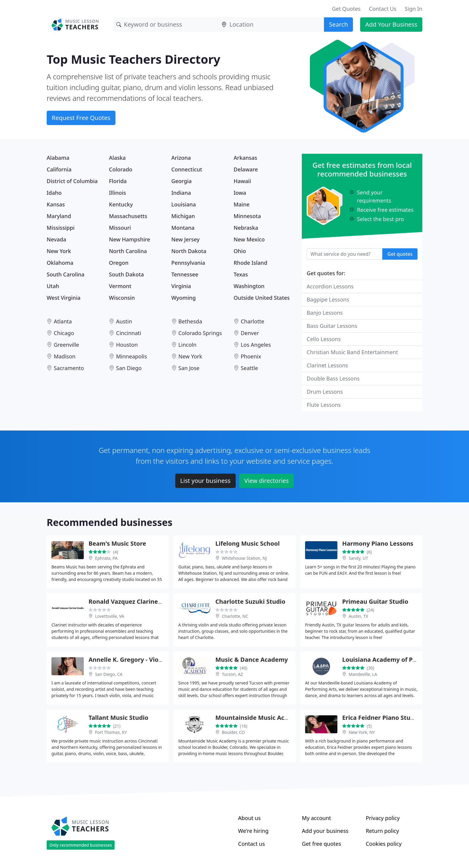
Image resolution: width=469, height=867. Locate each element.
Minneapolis (131, 356)
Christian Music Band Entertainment (352, 352)
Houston (127, 344)
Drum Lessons (325, 391)
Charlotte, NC (235, 616)
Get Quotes (346, 8)
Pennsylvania (188, 262)
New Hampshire (129, 239)
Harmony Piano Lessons (377, 543)
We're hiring (253, 830)
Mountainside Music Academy (259, 718)
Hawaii (242, 181)
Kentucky (121, 204)
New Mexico (249, 239)
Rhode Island (250, 262)
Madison (65, 356)
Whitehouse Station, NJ (244, 558)
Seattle (249, 368)
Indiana (181, 192)
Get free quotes (321, 843)
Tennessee (184, 274)
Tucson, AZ (232, 674)
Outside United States (262, 297)
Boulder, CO (233, 732)
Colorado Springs (200, 333)
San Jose (188, 368)
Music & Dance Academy (251, 659)
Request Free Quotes (81, 118)
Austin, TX (358, 616)
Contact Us (383, 8)
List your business (205, 481)
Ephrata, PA (106, 558)
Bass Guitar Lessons (332, 325)
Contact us (251, 843)
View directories (266, 481)
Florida (118, 181)
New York (59, 251)
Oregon (118, 262)
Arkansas (245, 157)
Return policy (382, 830)
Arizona (181, 157)
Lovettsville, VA (109, 616)
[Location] (271, 24)
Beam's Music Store (117, 543)
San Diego (129, 368)
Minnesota (247, 216)
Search (338, 24)
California (59, 169)
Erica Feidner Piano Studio (381, 718)
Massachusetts (128, 216)
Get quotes (399, 254)
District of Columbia (72, 181)
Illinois (117, 192)
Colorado (120, 169)
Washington (249, 286)
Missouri (120, 227)
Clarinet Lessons (327, 365)
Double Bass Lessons (333, 378)
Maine (241, 204)
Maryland (59, 216)
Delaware (246, 169)
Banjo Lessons (325, 312)
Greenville (66, 344)
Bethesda (190, 321)
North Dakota (188, 251)
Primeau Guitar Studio (375, 601)
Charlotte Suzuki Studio (250, 601)
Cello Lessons (324, 339)
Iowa (240, 192)
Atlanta (63, 321)
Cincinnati (128, 333)
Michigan (183, 216)
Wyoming (183, 297)
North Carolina (128, 251)
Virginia (181, 286)
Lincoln (187, 344)
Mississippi (60, 227)
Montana (183, 227)
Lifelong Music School (247, 543)
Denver (250, 333)
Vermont (120, 286)
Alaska (117, 157)
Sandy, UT (358, 558)
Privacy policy (383, 818)
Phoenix (251, 356)
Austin (124, 321)
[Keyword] (166, 24)
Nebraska (246, 227)
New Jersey (185, 239)
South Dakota (126, 274)
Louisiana (183, 204)
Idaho (54, 192)
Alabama (58, 157)
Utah (53, 286)
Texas (241, 274)
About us (249, 818)
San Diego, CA (109, 674)
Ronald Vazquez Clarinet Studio (135, 601)
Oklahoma (60, 262)
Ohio (240, 251)
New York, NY (362, 732)
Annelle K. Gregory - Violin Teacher (140, 659)
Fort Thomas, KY (111, 732)
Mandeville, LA (363, 674)
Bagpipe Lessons (328, 299)
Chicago (64, 333)
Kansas (56, 204)
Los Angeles (256, 344)
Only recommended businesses (80, 845)
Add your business (325, 830)
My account (316, 818)
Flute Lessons (324, 404)
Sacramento (69, 368)
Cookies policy (384, 843)
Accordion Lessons (330, 286)
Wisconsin (122, 297)
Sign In (413, 8)
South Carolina (65, 274)
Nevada (56, 239)
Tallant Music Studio (118, 718)
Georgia (181, 181)
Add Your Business (391, 24)
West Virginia (63, 297)
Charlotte (252, 321)
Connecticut (186, 169)
